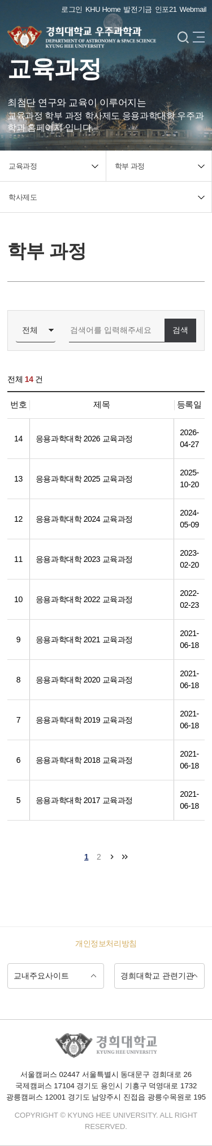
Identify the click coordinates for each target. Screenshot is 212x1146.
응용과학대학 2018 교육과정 (84, 760)
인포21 (166, 9)
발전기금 (138, 9)
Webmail (193, 9)
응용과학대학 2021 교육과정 (84, 639)
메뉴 (199, 37)
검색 (183, 37)
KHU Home (102, 9)
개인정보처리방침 (106, 943)
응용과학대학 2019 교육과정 (84, 719)
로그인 (72, 9)
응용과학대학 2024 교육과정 (84, 518)
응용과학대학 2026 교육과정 (84, 438)
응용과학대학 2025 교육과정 (84, 478)
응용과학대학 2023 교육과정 (84, 559)
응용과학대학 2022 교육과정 (84, 599)
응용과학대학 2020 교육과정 (84, 679)
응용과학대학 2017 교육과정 (84, 800)
